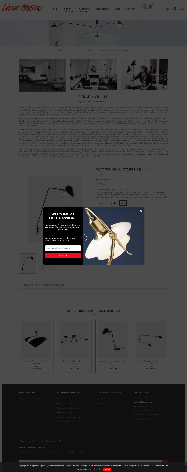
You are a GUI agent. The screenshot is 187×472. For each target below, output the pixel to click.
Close (141, 62)
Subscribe (63, 107)
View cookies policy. (95, 469)
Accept (107, 469)
